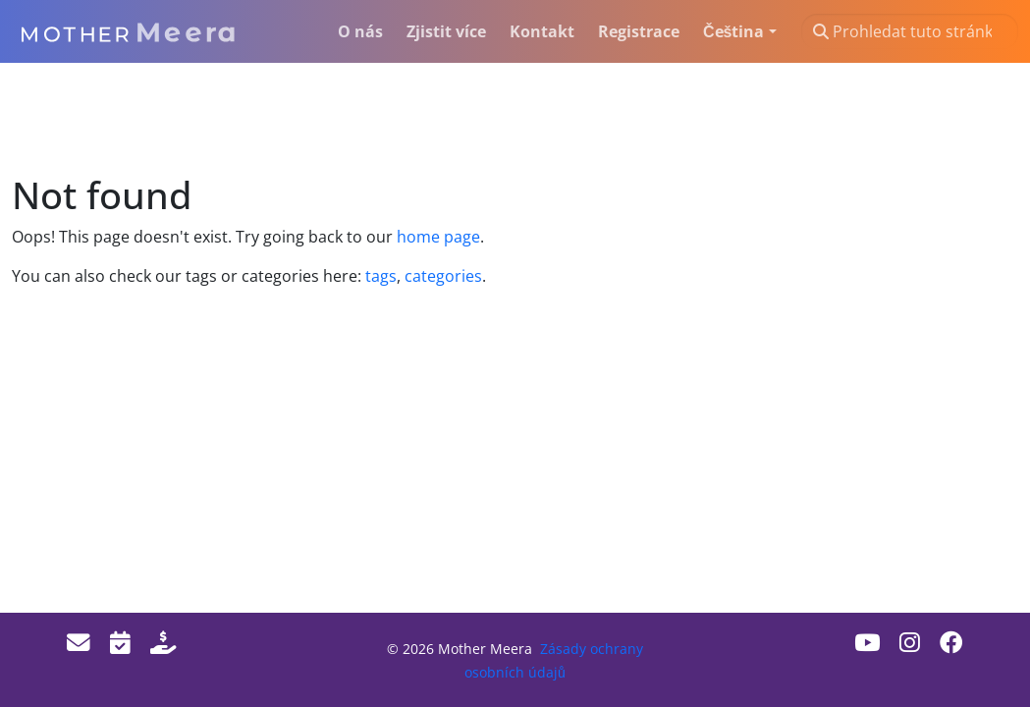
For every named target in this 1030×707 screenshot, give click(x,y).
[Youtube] (867, 642)
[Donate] (163, 642)
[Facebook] (951, 642)
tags (381, 276)
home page (438, 236)
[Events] (120, 642)
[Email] (78, 642)
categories (441, 276)
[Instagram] (909, 642)
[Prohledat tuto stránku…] (909, 31)
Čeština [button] (733, 31)
